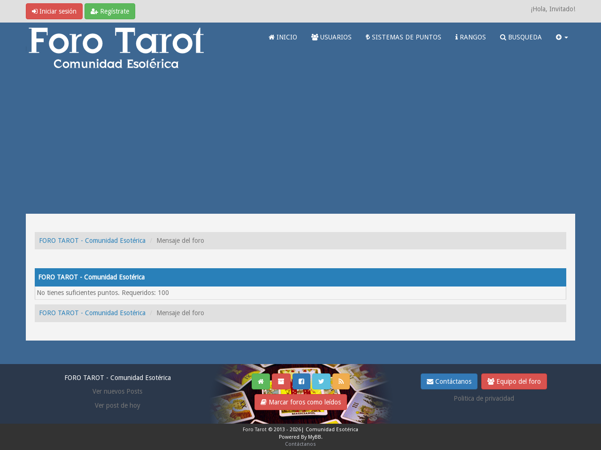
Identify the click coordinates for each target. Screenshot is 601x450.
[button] (562, 37)
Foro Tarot (255, 430)
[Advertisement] (300, 143)
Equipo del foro (514, 381)
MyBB (314, 437)
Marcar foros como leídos (301, 402)
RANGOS (470, 37)
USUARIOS (331, 37)
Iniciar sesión (54, 11)
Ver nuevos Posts (117, 391)
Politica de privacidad (484, 398)
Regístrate (110, 11)
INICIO (283, 37)
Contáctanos (449, 381)
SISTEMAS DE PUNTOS (403, 37)
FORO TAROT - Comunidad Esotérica (92, 240)
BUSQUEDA (521, 37)
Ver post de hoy (117, 405)
